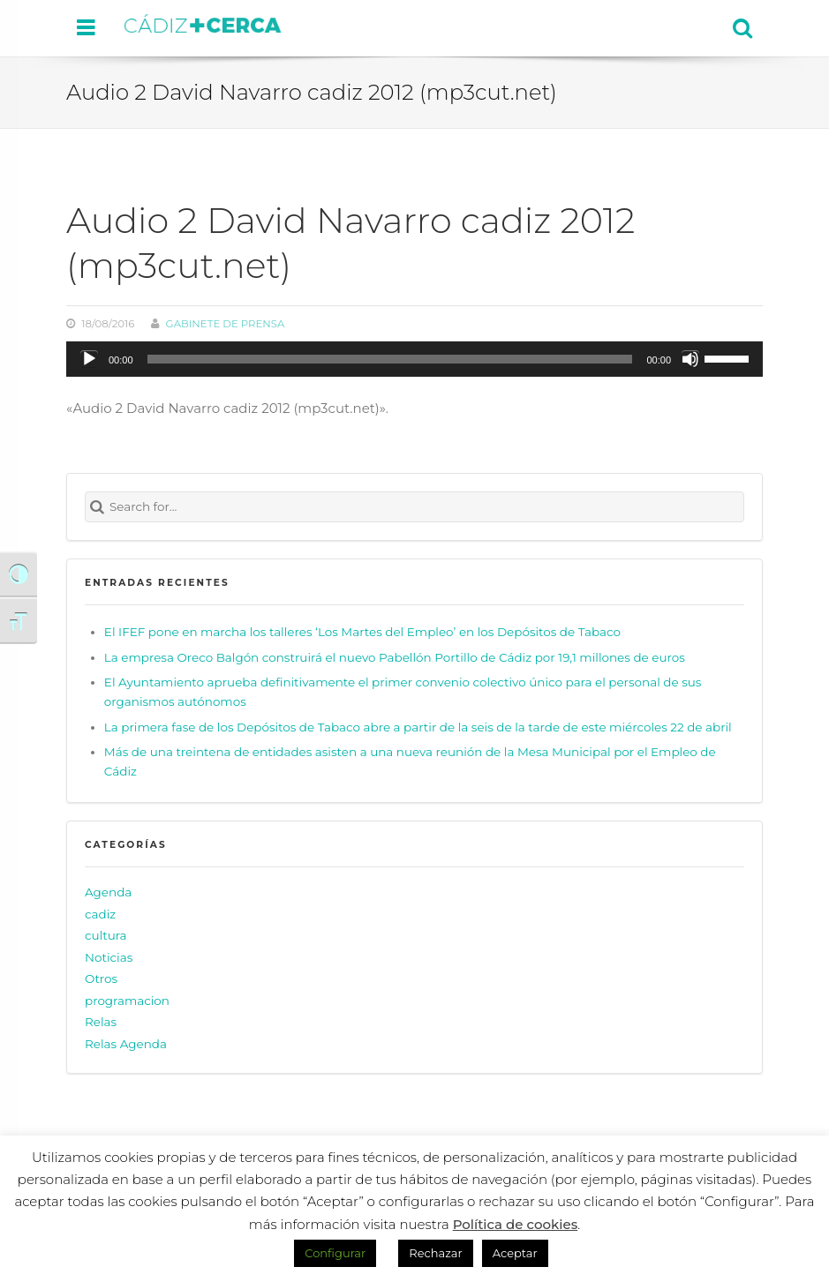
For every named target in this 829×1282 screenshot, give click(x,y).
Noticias (108, 957)
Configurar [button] (335, 1253)
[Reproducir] (89, 359)
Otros (101, 978)
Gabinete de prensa (225, 324)
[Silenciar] (690, 359)
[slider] (390, 359)
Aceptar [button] (515, 1253)
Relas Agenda (126, 1044)
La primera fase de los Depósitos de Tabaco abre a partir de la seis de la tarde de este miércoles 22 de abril (418, 727)
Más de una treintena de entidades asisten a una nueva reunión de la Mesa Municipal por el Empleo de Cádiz (410, 761)
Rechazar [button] (435, 1253)
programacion (127, 1000)
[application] (414, 359)
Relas (101, 1023)
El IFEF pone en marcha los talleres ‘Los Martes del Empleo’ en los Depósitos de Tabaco (362, 632)
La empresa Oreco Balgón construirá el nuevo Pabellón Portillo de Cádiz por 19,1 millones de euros (394, 657)
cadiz (100, 914)
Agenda (108, 892)
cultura (106, 935)
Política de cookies (515, 1224)
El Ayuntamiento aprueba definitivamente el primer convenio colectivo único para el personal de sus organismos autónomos (403, 691)
